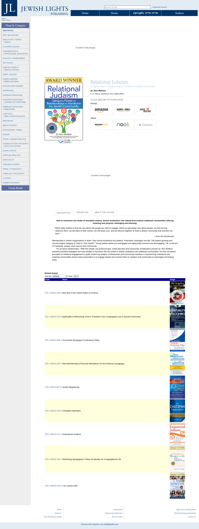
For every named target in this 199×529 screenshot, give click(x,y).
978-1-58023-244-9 (53, 317)
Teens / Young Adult (12, 169)
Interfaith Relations (13, 95)
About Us (58, 513)
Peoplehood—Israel (12, 130)
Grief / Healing (10, 74)
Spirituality (8, 160)
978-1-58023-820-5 (53, 363)
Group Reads (15, 188)
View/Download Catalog (53, 517)
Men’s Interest (10, 125)
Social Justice (9, 151)
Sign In (4, 18)
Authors (179, 13)
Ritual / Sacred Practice (14, 139)
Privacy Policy (117, 517)
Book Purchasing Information (185, 513)
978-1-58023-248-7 (53, 459)
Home (85, 13)
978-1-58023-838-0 (53, 293)
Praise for (82, 212)
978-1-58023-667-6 (53, 387)
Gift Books (8, 63)
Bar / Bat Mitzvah (11, 35)
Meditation (8, 121)
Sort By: (48, 276)
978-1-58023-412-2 (53, 434)
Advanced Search (159, 7)
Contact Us (192, 517)
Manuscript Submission (114, 513)
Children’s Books (11, 47)
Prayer (6, 134)
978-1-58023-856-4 (53, 340)
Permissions (118, 509)
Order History (6, 20)
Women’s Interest (11, 183)
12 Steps (7, 178)
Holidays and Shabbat (13, 86)
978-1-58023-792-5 (53, 411)
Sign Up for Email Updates (186, 509)
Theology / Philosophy (13, 173)
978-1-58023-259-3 (53, 486)
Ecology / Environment (14, 58)
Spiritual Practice (11, 155)
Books (114, 13)
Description (63, 213)
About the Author (104, 212)
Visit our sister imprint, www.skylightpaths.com (99, 524)
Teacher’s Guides (11, 164)
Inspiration (8, 90)
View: (70, 276)
